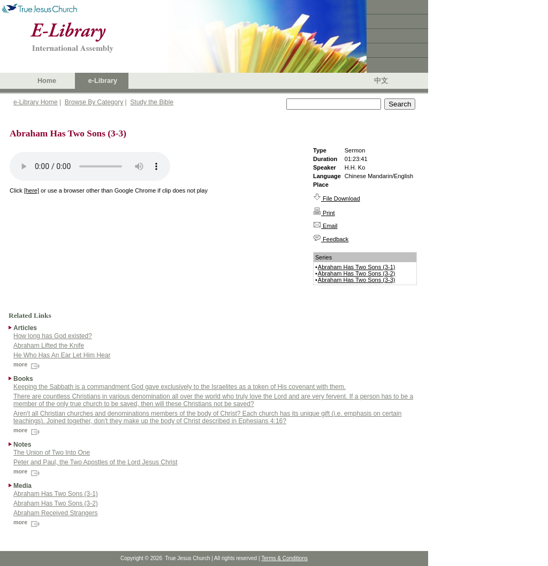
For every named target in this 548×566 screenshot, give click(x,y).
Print (324, 213)
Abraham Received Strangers (55, 513)
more (27, 364)
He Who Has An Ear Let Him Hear (61, 355)
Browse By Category (94, 102)
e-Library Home (35, 102)
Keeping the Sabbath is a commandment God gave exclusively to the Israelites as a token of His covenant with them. (179, 387)
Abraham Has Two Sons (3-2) (356, 273)
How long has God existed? (52, 336)
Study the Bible (151, 102)
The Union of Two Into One (51, 452)
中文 (381, 81)
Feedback (330, 239)
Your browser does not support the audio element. (90, 166)
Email (325, 226)
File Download (336, 198)
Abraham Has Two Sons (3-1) (356, 267)
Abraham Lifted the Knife (48, 345)
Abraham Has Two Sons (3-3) (356, 280)
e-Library (102, 81)
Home (46, 81)
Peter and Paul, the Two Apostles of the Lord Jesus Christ (95, 462)
